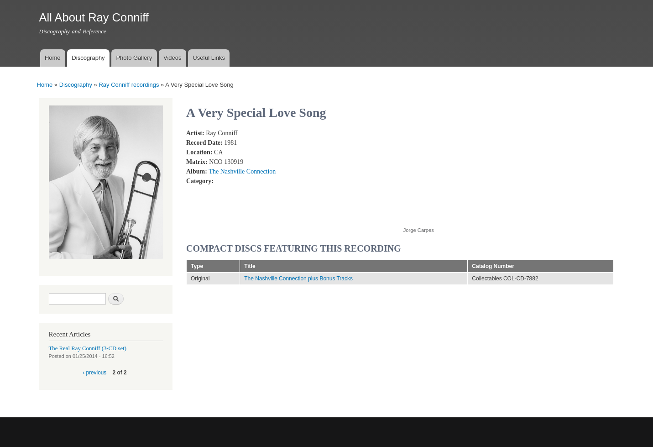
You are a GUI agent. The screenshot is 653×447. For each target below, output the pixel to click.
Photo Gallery (134, 57)
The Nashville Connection (242, 171)
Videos (172, 57)
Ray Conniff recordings (129, 84)
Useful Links (209, 57)
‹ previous (94, 372)
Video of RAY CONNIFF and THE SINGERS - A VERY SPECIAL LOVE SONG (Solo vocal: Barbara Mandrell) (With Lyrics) (476, 172)
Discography (88, 57)
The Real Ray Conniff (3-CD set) (88, 348)
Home (53, 57)
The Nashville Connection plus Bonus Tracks (298, 278)
